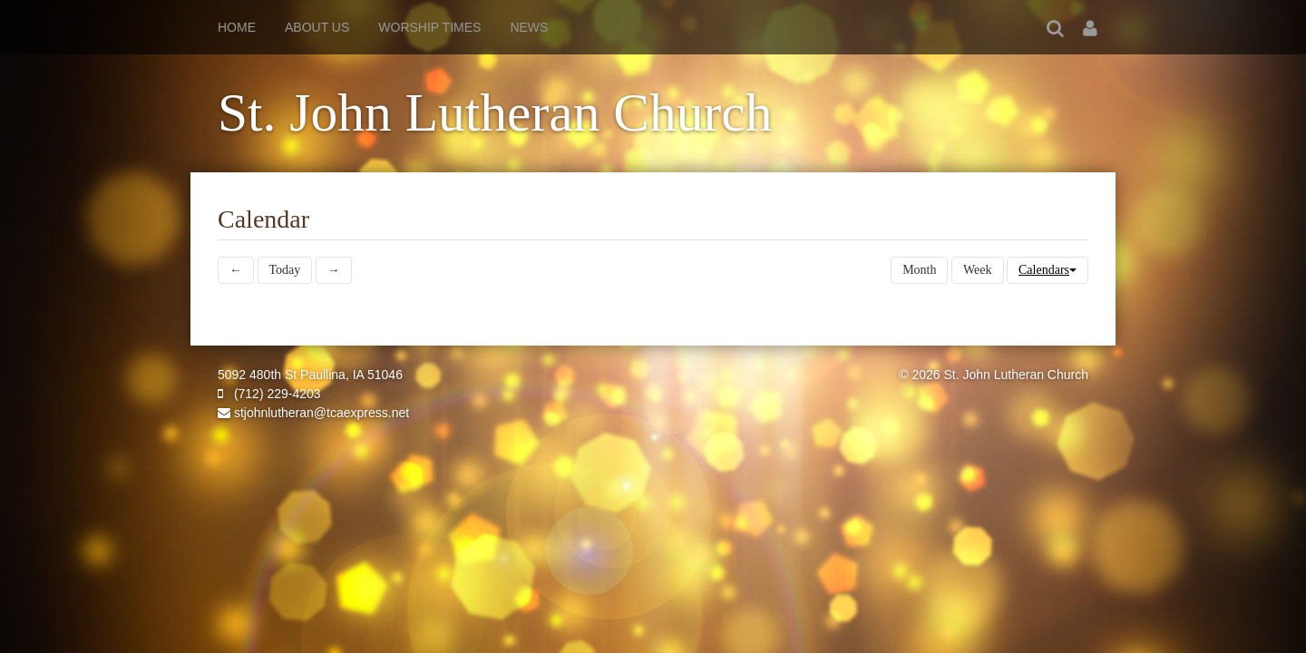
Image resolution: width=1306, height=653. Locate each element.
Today (285, 270)
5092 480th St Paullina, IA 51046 (310, 374)
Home (237, 27)
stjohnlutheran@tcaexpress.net (313, 412)
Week (977, 270)
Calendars (1047, 270)
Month (919, 270)
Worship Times (429, 27)
